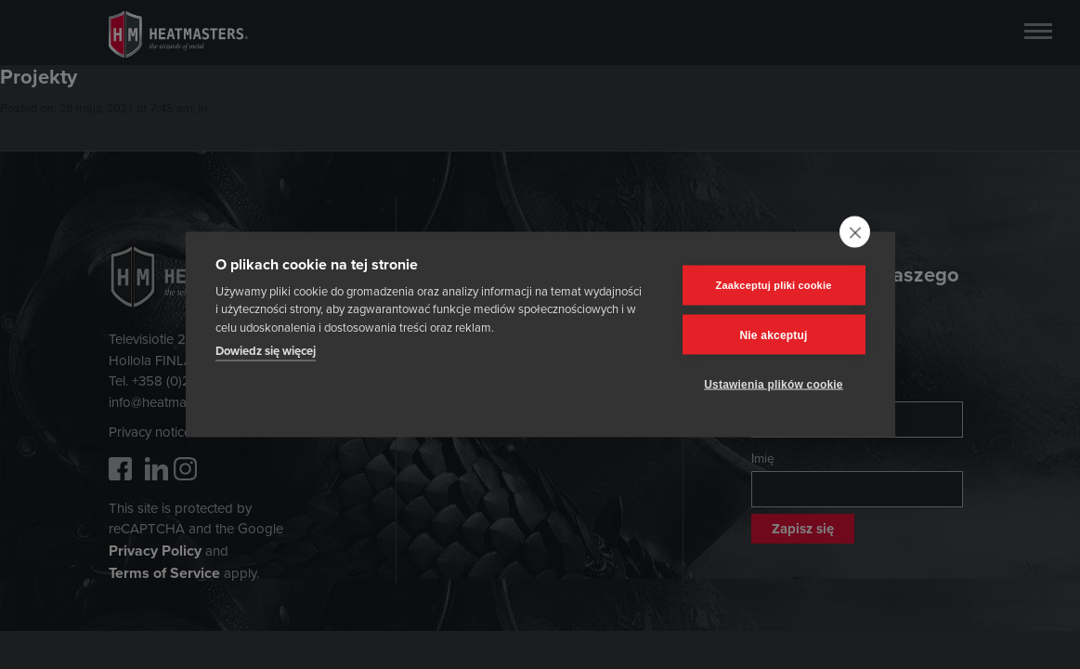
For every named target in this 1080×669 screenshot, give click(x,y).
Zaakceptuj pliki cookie (773, 285)
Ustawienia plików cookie (773, 383)
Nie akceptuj (773, 334)
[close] (854, 232)
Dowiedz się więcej (265, 351)
